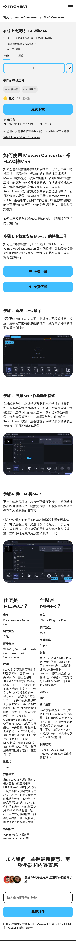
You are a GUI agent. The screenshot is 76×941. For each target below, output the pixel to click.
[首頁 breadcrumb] (6, 17)
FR (19, 124)
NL (36, 124)
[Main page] (15, 6)
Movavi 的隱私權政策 (20, 928)
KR (49, 124)
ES (27, 124)
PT (31, 124)
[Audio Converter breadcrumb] (26, 17)
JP (45, 124)
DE (15, 124)
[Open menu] (70, 6)
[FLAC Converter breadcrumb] (54, 17)
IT (24, 124)
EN (10, 124)
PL (41, 124)
